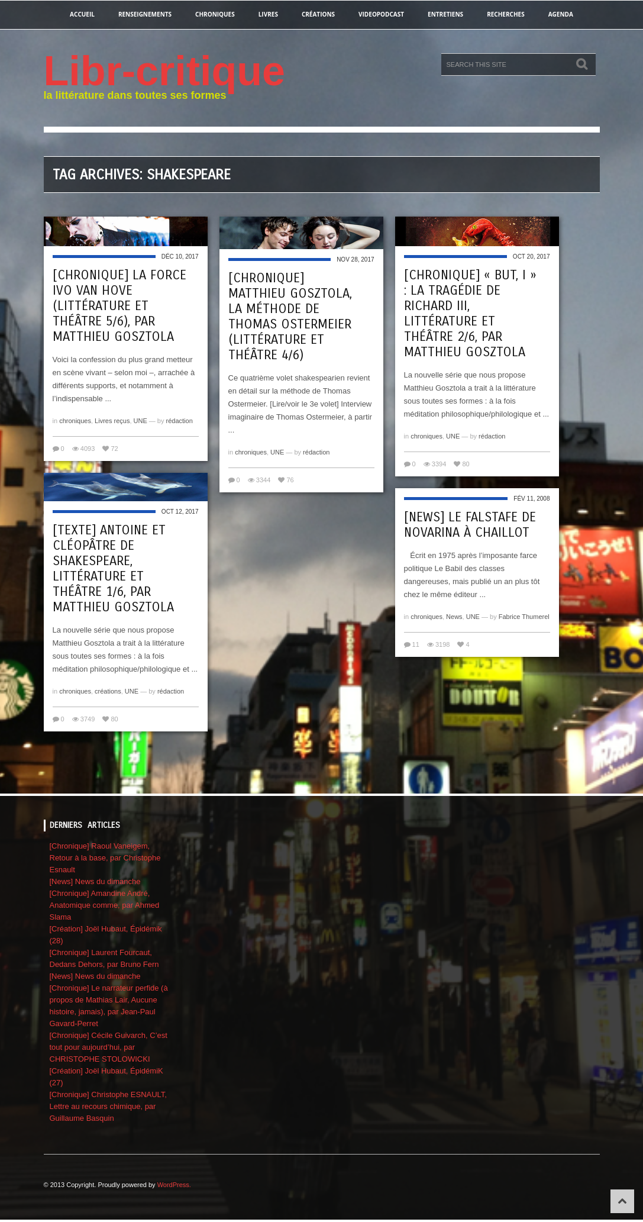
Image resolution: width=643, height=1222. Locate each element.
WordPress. (174, 1184)
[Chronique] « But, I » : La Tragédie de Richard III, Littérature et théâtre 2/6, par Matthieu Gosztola (470, 313)
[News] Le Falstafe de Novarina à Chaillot (470, 525)
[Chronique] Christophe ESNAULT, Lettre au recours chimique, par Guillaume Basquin (108, 1106)
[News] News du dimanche (95, 881)
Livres (268, 14)
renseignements (145, 14)
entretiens (445, 14)
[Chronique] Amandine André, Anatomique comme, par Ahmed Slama (105, 905)
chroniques (215, 14)
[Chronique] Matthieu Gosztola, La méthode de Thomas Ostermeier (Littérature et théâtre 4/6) (290, 316)
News (454, 616)
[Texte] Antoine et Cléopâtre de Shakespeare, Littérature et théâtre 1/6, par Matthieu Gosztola (113, 569)
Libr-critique (164, 71)
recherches (506, 14)
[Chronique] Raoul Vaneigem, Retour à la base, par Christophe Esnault (105, 857)
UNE (140, 420)
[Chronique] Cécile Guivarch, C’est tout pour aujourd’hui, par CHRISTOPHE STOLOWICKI (108, 1047)
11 (415, 644)
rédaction (179, 420)
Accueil (82, 14)
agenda (560, 14)
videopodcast (381, 14)
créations (318, 14)
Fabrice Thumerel (524, 616)
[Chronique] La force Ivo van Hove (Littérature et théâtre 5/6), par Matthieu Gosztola (119, 305)
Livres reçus (112, 420)
